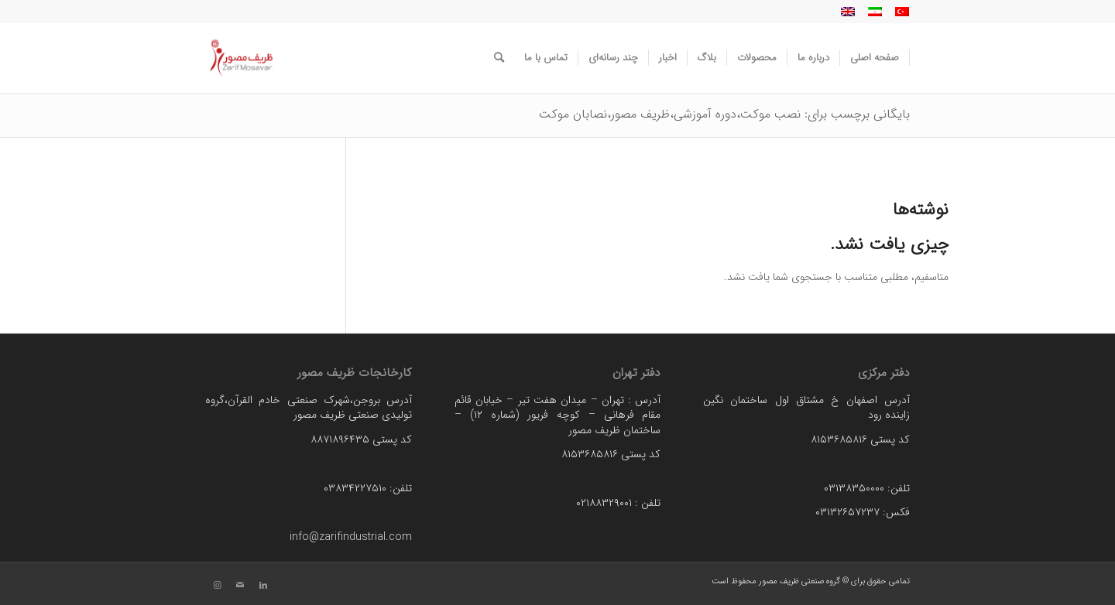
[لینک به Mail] (240, 585)
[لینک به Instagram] (216, 585)
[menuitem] (875, 58)
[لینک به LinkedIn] (263, 585)
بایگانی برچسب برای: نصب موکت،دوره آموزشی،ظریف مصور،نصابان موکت (724, 114)
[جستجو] (499, 58)
